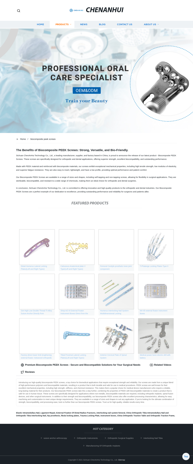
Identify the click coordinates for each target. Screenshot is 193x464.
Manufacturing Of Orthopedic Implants (105, 446)
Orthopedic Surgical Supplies (122, 438)
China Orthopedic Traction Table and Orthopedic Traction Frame (145, 416)
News (83, 24)
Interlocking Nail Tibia (154, 438)
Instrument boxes (108, 416)
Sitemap (121, 460)
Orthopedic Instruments (88, 438)
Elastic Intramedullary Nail (28, 413)
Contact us (124, 24)
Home (40, 24)
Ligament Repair (48, 413)
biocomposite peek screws (43, 139)
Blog (102, 24)
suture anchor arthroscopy (56, 438)
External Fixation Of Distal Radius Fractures (76, 413)
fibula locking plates (70, 416)
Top (186, 457)
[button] (18, 11)
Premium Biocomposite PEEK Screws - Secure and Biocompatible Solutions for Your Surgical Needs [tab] (80, 365)
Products (62, 24)
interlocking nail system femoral (110, 413)
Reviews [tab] (28, 372)
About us (150, 24)
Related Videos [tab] (160, 365)
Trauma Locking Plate (89, 416)
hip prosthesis (53, 416)
